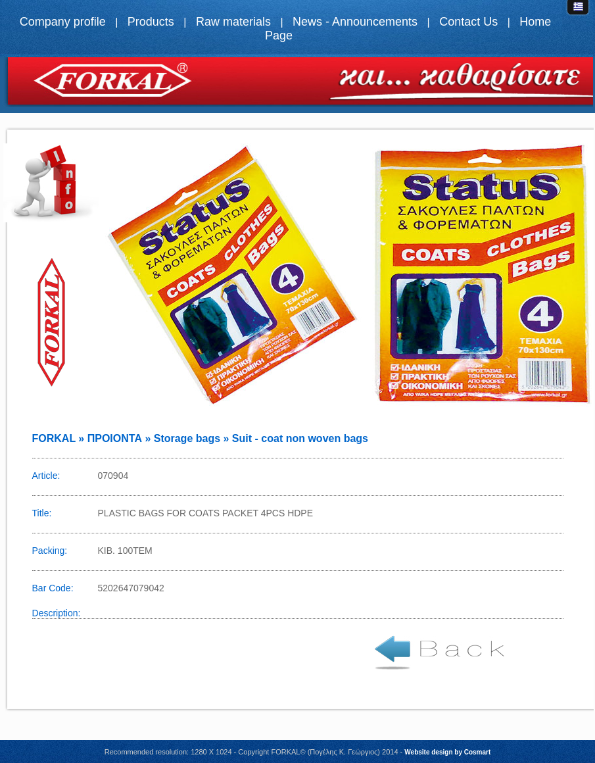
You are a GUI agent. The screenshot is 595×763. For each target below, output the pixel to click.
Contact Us (468, 21)
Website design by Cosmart (447, 752)
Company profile (63, 21)
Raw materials (233, 21)
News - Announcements (355, 21)
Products (151, 21)
